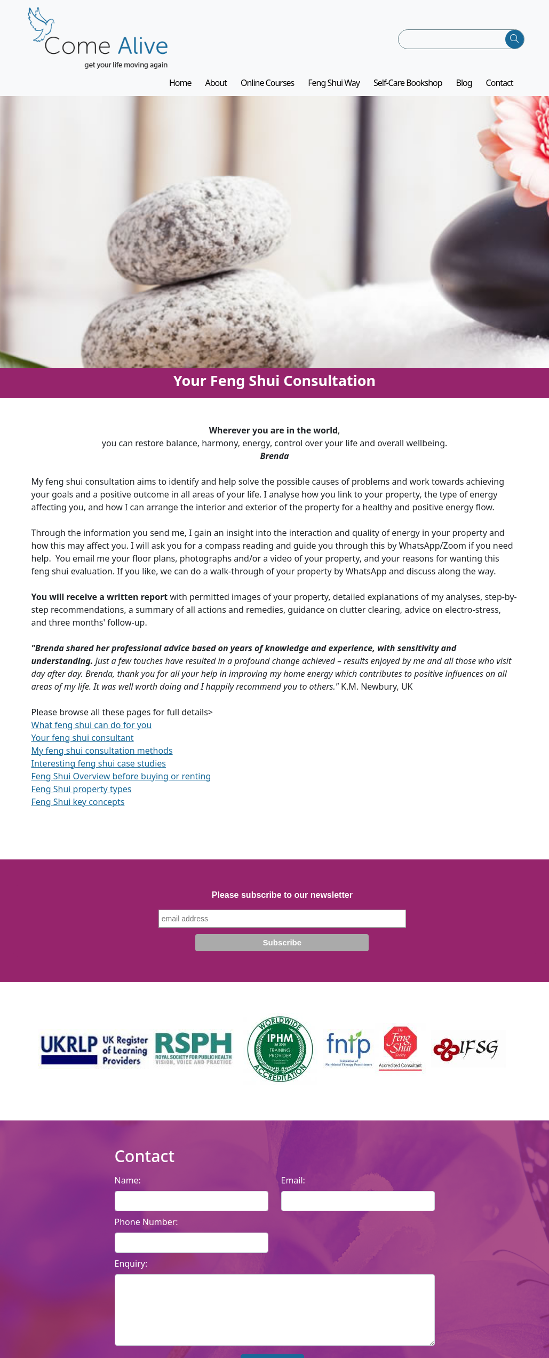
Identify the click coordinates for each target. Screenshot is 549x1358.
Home (180, 90)
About (215, 90)
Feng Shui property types (81, 796)
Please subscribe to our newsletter (282, 901)
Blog (464, 90)
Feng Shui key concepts (78, 809)
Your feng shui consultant (82, 745)
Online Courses (267, 90)
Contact (499, 90)
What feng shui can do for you (91, 732)
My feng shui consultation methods (102, 757)
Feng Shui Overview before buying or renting (121, 783)
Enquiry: (131, 1270)
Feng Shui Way (334, 90)
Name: (128, 1187)
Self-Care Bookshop (407, 90)
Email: (293, 1187)
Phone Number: (146, 1229)
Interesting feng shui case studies (98, 770)
